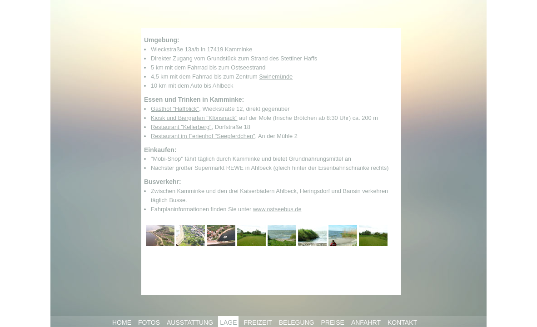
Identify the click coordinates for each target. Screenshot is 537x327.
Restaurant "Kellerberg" (181, 127)
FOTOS (149, 322)
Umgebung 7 (342, 235)
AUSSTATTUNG (190, 322)
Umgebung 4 (251, 235)
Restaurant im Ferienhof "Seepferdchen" (203, 136)
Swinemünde (276, 76)
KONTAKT (402, 322)
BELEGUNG (296, 322)
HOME (121, 322)
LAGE (228, 322)
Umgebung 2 (190, 235)
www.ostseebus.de (277, 209)
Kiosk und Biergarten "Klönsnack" (194, 117)
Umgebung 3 (221, 235)
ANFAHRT (366, 322)
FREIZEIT (258, 322)
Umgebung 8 (373, 235)
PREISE (332, 322)
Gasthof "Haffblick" (175, 108)
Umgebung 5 (282, 235)
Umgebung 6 (312, 235)
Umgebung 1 (160, 235)
